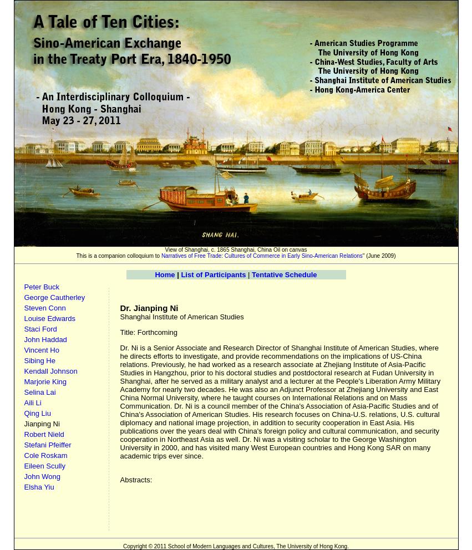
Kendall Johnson (51, 371)
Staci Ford (40, 329)
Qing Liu (37, 413)
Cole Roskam (46, 455)
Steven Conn (45, 308)
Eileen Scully (44, 466)
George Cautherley (54, 297)
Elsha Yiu (39, 487)
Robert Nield (44, 434)
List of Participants (213, 275)
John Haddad (45, 339)
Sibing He (39, 361)
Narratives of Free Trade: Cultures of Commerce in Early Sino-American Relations (261, 256)
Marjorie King (45, 382)
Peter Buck (42, 287)
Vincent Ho (41, 350)
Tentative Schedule (284, 275)
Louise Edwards (50, 318)
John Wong (42, 476)
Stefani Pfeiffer (48, 445)
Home (165, 275)
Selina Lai (40, 392)
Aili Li (33, 403)
